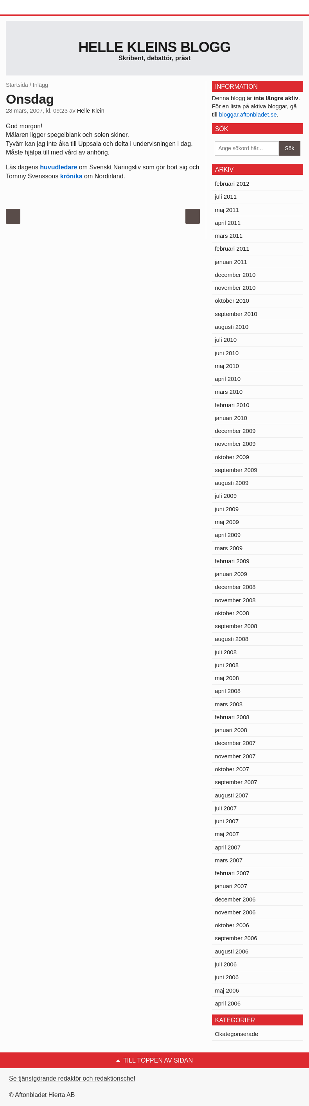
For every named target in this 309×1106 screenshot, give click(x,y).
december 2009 (235, 430)
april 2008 (228, 691)
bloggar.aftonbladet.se (248, 114)
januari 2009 (231, 574)
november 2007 (235, 756)
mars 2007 (229, 860)
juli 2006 (226, 964)
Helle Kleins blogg (154, 47)
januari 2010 (231, 418)
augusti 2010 (231, 326)
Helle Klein (90, 111)
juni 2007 (227, 821)
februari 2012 (232, 183)
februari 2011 (232, 248)
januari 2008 (231, 730)
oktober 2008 (232, 613)
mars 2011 (229, 235)
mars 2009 (229, 548)
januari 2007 (231, 886)
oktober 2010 (232, 300)
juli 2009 (226, 495)
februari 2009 (232, 561)
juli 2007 (226, 808)
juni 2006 (227, 977)
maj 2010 (227, 366)
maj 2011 (227, 209)
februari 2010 (232, 405)
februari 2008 (232, 717)
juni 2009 (227, 509)
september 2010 (236, 314)
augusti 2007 (231, 795)
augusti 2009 (231, 482)
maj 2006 (227, 990)
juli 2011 (226, 196)
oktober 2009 (232, 457)
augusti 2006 (231, 951)
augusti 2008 (231, 639)
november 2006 (235, 912)
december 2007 (235, 743)
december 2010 (235, 274)
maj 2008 (227, 678)
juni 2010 (227, 353)
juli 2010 (226, 339)
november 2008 (235, 600)
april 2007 (228, 847)
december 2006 (235, 899)
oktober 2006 (232, 925)
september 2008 (236, 626)
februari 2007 (232, 873)
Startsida (17, 85)
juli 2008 (226, 652)
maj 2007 (227, 834)
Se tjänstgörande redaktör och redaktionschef (72, 1078)
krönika (71, 176)
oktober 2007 (232, 769)
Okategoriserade (236, 1034)
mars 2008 (229, 704)
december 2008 (235, 587)
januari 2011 (231, 262)
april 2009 (228, 534)
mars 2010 (229, 391)
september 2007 (236, 782)
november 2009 (235, 443)
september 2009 (236, 470)
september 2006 (236, 938)
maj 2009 (227, 522)
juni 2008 (227, 665)
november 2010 (235, 287)
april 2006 (228, 1003)
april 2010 (228, 378)
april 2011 (228, 222)
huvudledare (58, 167)
